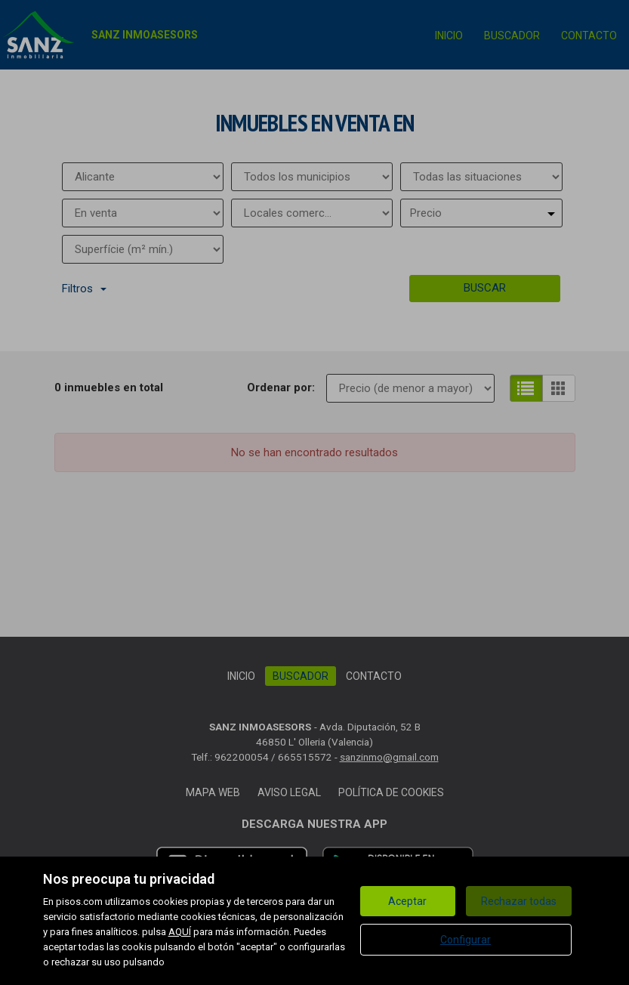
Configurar (465, 940)
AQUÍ (179, 931)
